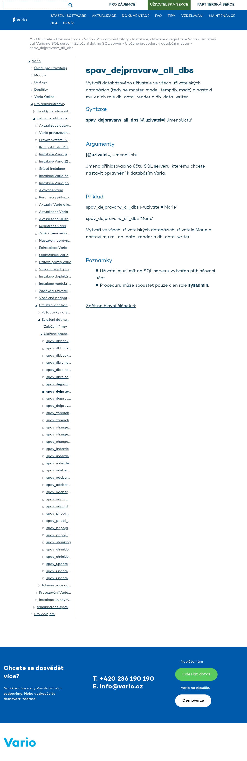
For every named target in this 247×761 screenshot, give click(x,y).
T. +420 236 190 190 (123, 679)
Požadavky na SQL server (62, 312)
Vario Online (44, 97)
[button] (29, 61)
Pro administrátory (112, 39)
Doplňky (41, 90)
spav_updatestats (61, 564)
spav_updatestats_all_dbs (67, 571)
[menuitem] (122, 5)
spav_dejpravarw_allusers (67, 406)
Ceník (68, 23)
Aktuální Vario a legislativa (61, 205)
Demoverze (193, 701)
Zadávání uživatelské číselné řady (66, 291)
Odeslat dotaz (196, 674)
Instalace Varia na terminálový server (69, 176)
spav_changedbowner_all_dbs (71, 434)
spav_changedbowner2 (65, 442)
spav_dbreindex (59, 363)
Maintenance (222, 16)
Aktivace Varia (51, 190)
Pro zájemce (122, 5)
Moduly (40, 75)
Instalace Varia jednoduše (60, 154)
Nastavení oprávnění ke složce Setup (69, 241)
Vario (88, 39)
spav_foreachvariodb (64, 420)
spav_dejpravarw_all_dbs (67, 392)
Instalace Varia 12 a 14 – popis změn (69, 161)
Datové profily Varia (55, 262)
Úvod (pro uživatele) (50, 68)
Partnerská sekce (215, 5)
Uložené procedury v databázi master (157, 44)
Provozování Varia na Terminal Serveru (70, 593)
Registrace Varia (52, 226)
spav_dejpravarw (60, 384)
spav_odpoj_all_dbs (62, 499)
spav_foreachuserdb (63, 413)
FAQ (158, 16)
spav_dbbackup (59, 341)
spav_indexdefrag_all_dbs (67, 456)
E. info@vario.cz (118, 687)
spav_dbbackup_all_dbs (66, 348)
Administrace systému (55, 607)
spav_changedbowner (64, 427)
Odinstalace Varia (54, 255)
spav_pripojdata (60, 528)
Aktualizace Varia (53, 212)
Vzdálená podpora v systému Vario (67, 298)
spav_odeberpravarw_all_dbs (70, 478)
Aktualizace (104, 16)
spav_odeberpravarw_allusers (70, 492)
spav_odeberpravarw (63, 470)
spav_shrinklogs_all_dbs (66, 557)
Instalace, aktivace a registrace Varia (164, 39)
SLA (54, 23)
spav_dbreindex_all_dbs (66, 370)
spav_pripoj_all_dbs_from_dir (71, 514)
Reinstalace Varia (53, 248)
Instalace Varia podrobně (59, 183)
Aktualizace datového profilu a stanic (69, 126)
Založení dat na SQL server (97, 44)
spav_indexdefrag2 (62, 463)
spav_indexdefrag (61, 449)
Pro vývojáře (44, 614)
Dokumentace (136, 16)
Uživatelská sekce (169, 5)
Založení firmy (55, 327)
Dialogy (40, 82)
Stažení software (68, 16)
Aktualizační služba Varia (59, 219)
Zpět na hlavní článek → (111, 306)
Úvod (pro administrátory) (58, 111)
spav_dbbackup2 (60, 356)
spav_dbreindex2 (60, 377)
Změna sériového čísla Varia (62, 233)
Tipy (172, 16)
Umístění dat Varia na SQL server (66, 305)
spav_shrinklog (58, 542)
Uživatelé (44, 39)
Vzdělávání (192, 16)
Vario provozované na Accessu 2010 (68, 133)
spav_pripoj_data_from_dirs (70, 535)
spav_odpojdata (59, 506)
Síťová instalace (52, 169)
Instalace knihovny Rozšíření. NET (66, 600)
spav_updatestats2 (62, 578)
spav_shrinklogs (59, 549)
